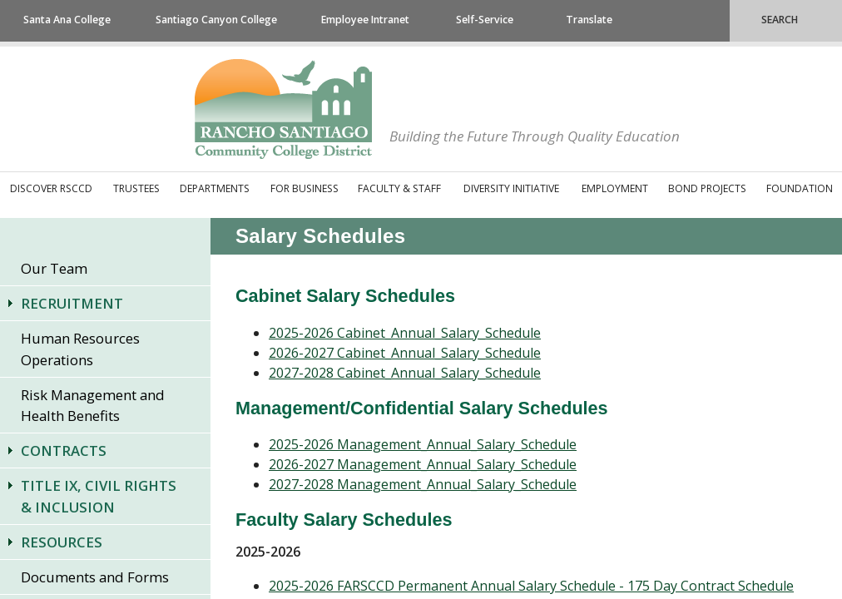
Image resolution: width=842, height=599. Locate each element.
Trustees (136, 188)
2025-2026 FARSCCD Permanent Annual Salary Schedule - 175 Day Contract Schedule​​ (531, 586)
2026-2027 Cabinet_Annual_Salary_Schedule (405, 353)
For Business (304, 188)
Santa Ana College (67, 19)
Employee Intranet (365, 19)
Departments (215, 188)
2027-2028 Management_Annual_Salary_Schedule (423, 484)
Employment (615, 188)
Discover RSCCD (51, 188)
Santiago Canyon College (216, 19)
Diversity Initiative (511, 188)
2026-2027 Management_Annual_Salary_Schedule (423, 464)
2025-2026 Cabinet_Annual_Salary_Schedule (405, 333)
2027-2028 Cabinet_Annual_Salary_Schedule (405, 373)
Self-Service (484, 19)
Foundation (799, 188)
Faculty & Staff (399, 188)
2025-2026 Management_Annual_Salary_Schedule (423, 444)
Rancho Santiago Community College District (283, 109)
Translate (589, 19)
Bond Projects (707, 188)
